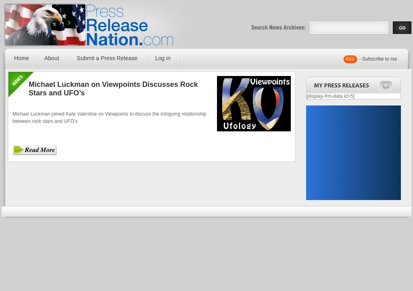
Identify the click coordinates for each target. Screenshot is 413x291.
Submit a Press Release (107, 58)
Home (21, 58)
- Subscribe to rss (378, 59)
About (51, 58)
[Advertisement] (353, 152)
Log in (163, 58)
